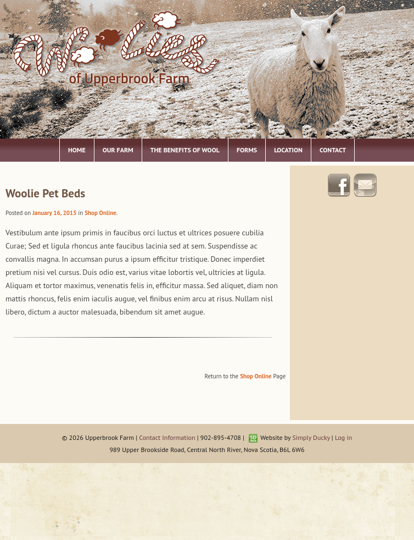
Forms (247, 150)
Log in (343, 437)
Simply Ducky (310, 437)
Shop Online (100, 213)
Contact (333, 150)
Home (77, 150)
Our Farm (118, 150)
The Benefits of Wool (185, 150)
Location (288, 150)
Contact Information (167, 437)
